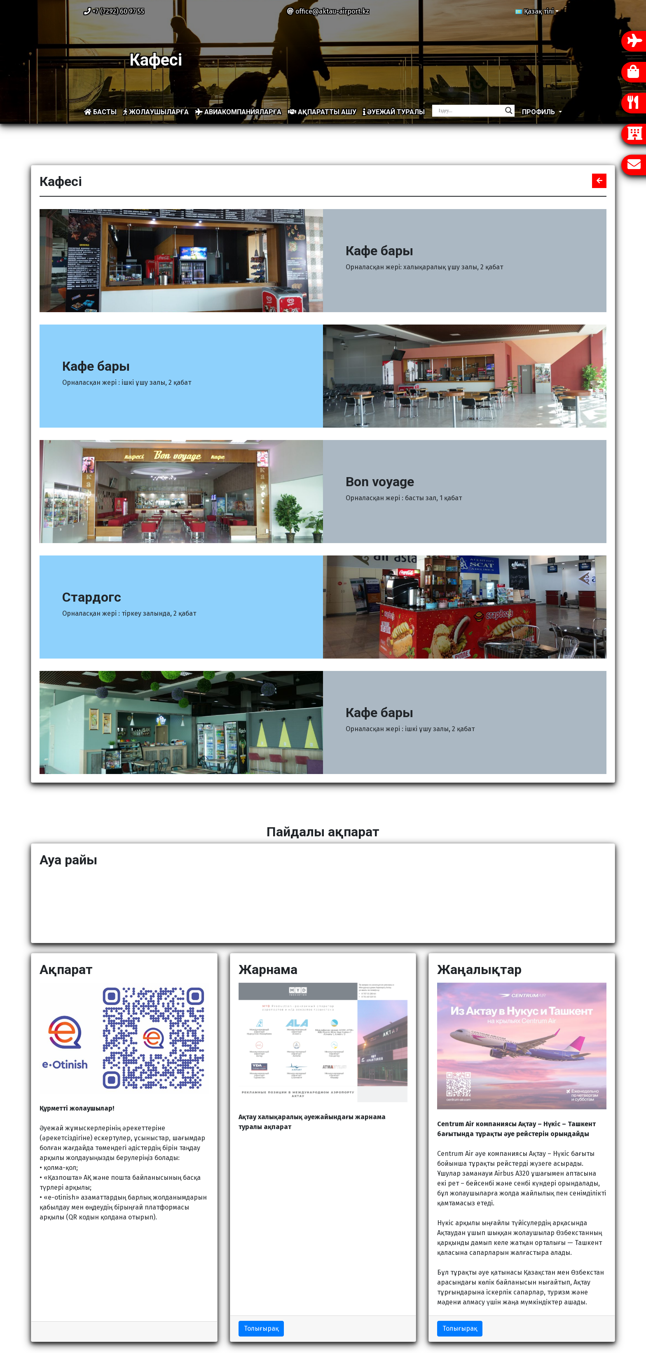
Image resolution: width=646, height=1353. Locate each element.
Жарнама (343, 1318)
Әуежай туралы (394, 112)
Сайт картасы (350, 1278)
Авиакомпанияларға (238, 112)
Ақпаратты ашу (322, 112)
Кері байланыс (514, 1298)
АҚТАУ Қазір (323, 903)
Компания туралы (357, 1288)
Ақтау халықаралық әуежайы (335, 1341)
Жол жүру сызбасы (358, 1308)
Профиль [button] (539, 112)
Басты (100, 112)
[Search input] (469, 110)
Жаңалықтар (348, 1298)
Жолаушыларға (156, 112)
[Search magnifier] (509, 110)
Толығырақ (261, 1202)
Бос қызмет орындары (526, 1308)
